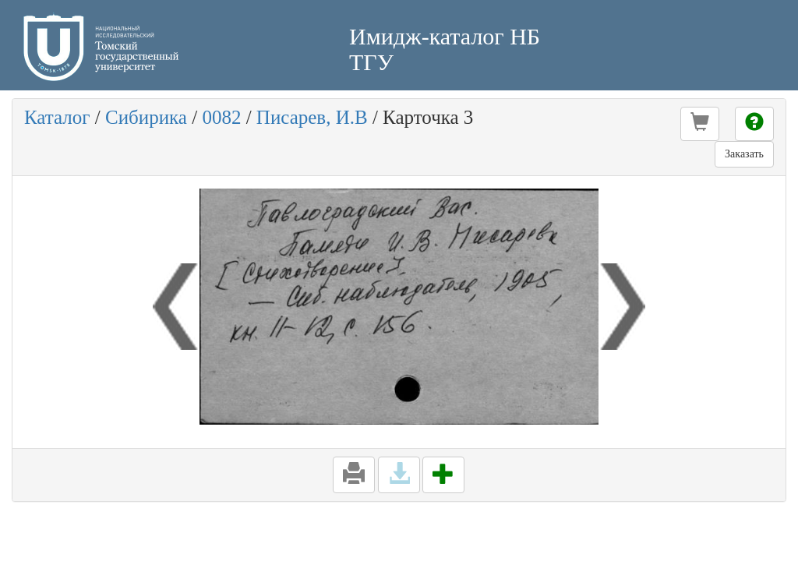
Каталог (57, 117)
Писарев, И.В (312, 117)
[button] (699, 124)
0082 (221, 117)
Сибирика (146, 117)
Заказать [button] (744, 154)
